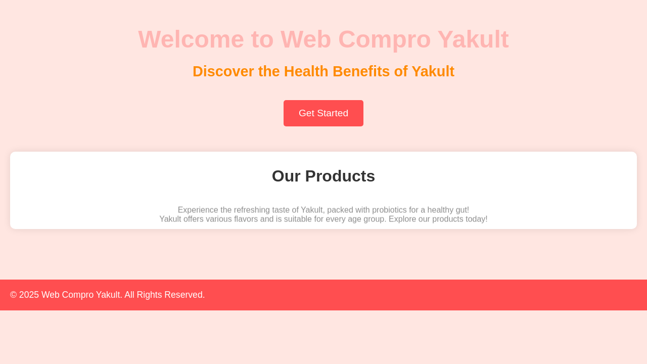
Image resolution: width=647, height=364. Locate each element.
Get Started (323, 113)
